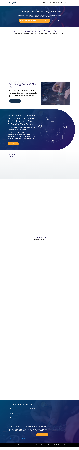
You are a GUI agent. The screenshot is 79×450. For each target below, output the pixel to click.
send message (42, 434)
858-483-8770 (55, 20)
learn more (15, 100)
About (44, 2)
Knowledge (25, 444)
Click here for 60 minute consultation (34, 20)
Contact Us (65, 2)
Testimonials (48, 2)
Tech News (60, 2)
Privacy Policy (14, 444)
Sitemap (65, 444)
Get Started (13, 143)
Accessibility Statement (32, 444)
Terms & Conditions (41, 444)
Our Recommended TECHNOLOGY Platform (55, 444)
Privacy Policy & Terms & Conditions (19, 438)
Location (19, 444)
